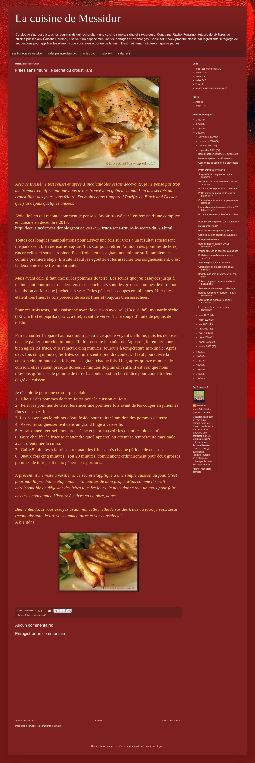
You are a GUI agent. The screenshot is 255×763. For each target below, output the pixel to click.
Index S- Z (124, 53)
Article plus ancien (171, 720)
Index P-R (107, 53)
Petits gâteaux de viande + (211, 170)
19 (197, 352)
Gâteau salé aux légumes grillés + (215, 230)
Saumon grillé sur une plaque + (214, 262)
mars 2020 (204, 337)
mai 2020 (204, 328)
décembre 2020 (207, 136)
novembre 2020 (207, 141)
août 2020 (204, 315)
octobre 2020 (206, 145)
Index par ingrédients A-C (63, 53)
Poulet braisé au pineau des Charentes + (219, 221)
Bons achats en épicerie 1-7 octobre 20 (218, 154)
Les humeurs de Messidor (27, 53)
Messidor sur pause (208, 226)
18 (197, 356)
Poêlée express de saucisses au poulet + (219, 251)
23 (197, 119)
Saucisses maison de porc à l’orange (216, 288)
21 (197, 128)
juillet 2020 (204, 320)
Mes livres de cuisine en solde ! (211, 88)
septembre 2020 (207, 150)
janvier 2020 (205, 346)
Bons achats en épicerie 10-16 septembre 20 (213, 245)
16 (197, 365)
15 (197, 369)
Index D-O (89, 53)
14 (197, 374)
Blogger (160, 746)
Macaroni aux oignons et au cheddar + (217, 188)
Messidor (201, 405)
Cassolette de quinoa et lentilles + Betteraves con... (215, 301)
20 (197, 133)
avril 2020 (204, 333)
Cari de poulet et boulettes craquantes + (218, 235)
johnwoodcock (136, 746)
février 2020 (205, 342)
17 (197, 360)
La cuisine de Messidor (68, 18)
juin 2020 (204, 324)
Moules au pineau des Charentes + (215, 158)
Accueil (98, 720)
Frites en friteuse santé (35, 615)
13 (197, 378)
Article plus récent (25, 720)
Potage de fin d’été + (208, 239)
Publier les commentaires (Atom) (45, 726)
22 (197, 124)
